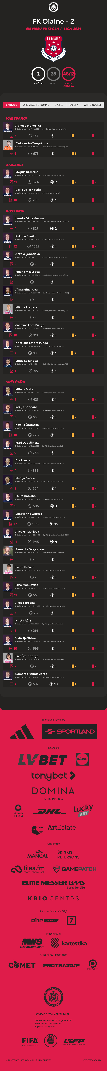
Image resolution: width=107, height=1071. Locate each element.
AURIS (98, 1060)
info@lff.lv (49, 1026)
